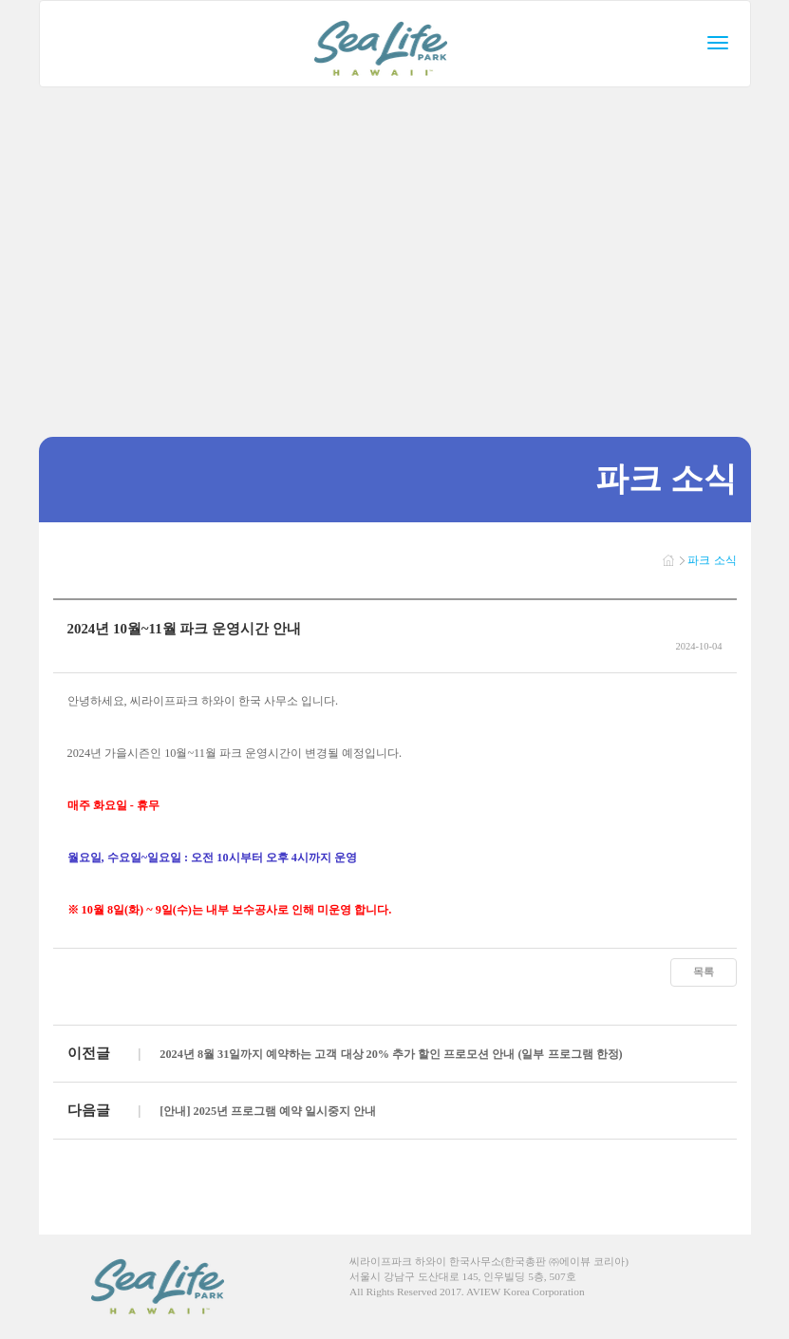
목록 (703, 972)
